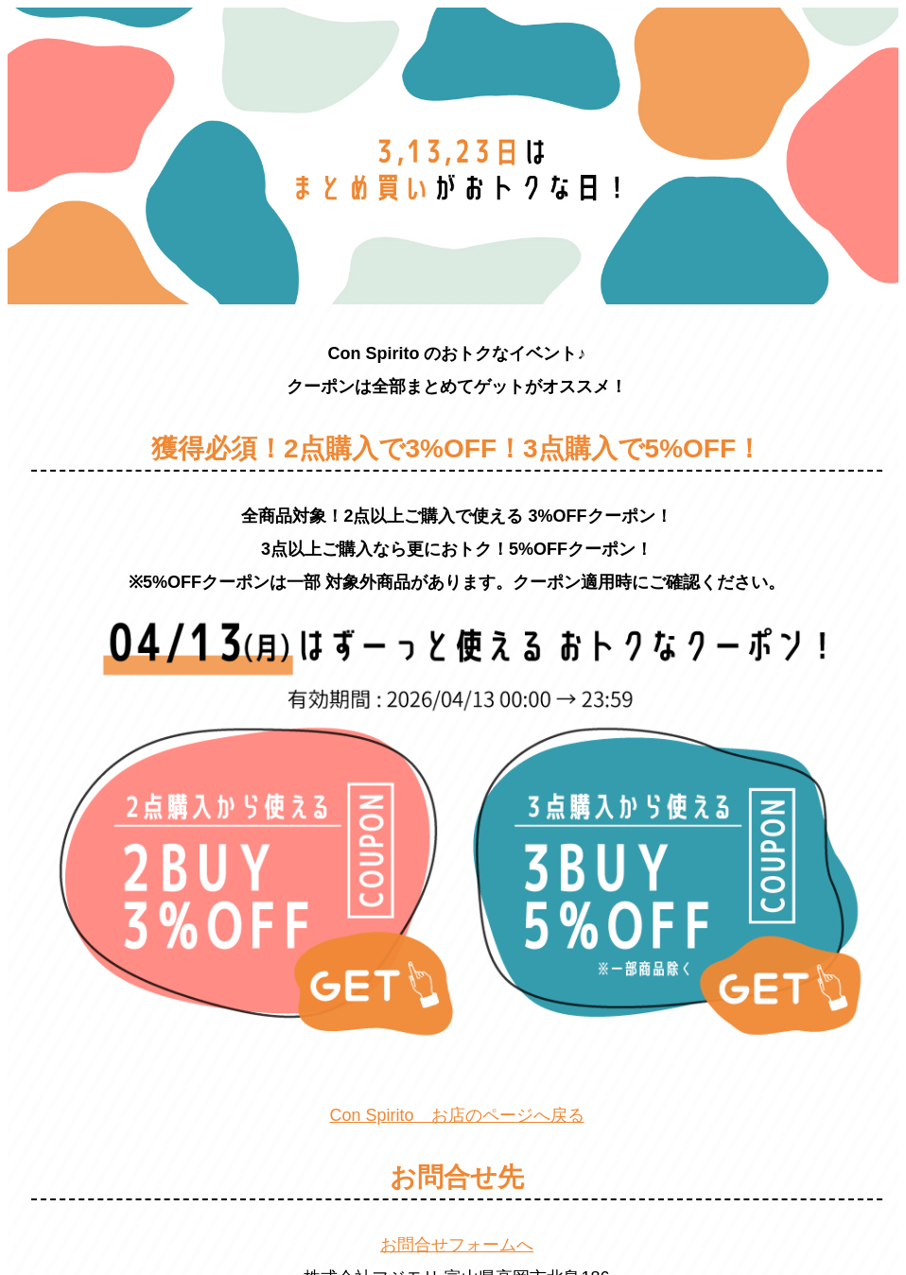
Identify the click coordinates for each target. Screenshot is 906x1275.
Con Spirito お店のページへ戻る (456, 1115)
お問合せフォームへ (456, 1244)
